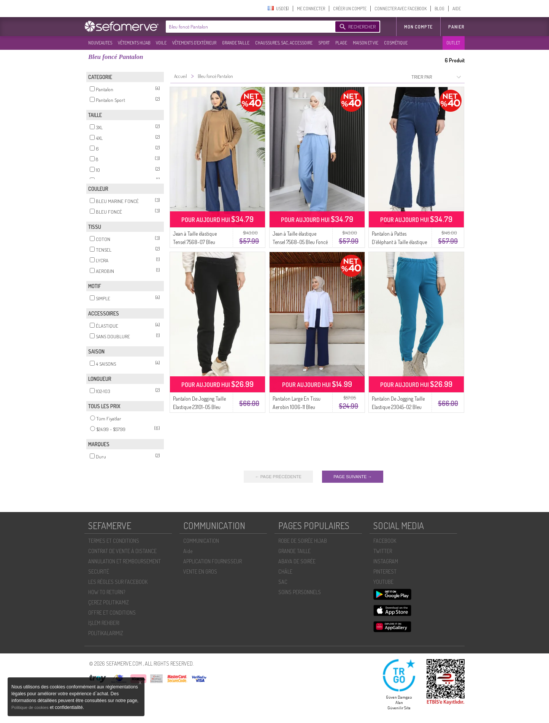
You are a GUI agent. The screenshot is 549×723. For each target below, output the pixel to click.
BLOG (439, 8)
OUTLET (453, 43)
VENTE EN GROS (200, 571)
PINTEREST (385, 571)
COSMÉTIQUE (396, 43)
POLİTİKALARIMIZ (105, 633)
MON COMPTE (418, 27)
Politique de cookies (30, 707)
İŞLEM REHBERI (103, 623)
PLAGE (341, 43)
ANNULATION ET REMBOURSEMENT (124, 561)
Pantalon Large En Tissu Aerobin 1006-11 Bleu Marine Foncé (297, 407)
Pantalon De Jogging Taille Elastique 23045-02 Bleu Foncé (398, 407)
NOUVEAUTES (100, 43)
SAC (282, 582)
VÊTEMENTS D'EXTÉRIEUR (194, 43)
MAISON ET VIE (365, 43)
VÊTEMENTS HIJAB (134, 43)
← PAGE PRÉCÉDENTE (278, 476)
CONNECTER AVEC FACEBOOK (400, 8)
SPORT (324, 43)
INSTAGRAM (385, 561)
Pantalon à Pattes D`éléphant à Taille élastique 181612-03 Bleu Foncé (399, 242)
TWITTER (382, 551)
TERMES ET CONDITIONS (113, 540)
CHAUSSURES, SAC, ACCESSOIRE (284, 43)
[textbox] (249, 27)
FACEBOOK (384, 540)
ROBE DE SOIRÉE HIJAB (302, 540)
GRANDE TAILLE (235, 43)
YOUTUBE (383, 582)
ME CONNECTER (311, 8)
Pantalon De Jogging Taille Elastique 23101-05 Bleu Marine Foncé (199, 407)
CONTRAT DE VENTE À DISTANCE (122, 551)
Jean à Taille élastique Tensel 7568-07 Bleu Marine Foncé (195, 242)
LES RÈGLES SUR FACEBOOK (118, 582)
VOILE (161, 43)
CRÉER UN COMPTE (350, 8)
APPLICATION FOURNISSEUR (212, 561)
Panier (456, 27)
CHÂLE (285, 571)
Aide (187, 551)
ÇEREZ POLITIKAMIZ (108, 602)
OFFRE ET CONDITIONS (112, 612)
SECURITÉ (98, 571)
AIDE (456, 8)
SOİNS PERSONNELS (299, 592)
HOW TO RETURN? (106, 592)
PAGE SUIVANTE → (352, 476)
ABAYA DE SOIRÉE (297, 561)
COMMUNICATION (201, 540)
